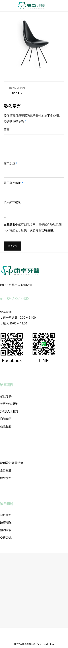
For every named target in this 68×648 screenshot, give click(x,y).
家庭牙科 (6, 396)
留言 (6, 129)
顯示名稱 (10, 163)
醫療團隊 (6, 522)
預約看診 (6, 530)
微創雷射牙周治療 (11, 463)
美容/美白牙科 (9, 403)
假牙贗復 (6, 478)
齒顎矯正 (6, 419)
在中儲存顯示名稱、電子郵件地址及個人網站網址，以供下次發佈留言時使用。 (33, 227)
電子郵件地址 (13, 183)
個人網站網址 (12, 202)
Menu (7, 5)
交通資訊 (6, 537)
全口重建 (6, 470)
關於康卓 (6, 515)
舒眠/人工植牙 (9, 411)
